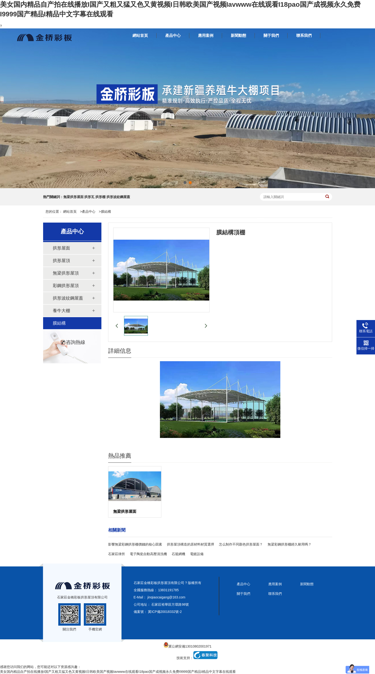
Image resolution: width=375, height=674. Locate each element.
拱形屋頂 (61, 260)
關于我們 (243, 594)
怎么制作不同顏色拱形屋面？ (241, 544)
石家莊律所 (116, 554)
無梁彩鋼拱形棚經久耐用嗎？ (289, 544)
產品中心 (88, 211)
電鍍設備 (197, 554)
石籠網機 (178, 554)
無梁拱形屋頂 (66, 273)
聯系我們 (275, 594)
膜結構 (106, 211)
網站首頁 (70, 211)
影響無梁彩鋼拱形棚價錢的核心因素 (135, 544)
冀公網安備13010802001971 (187, 646)
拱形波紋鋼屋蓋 (68, 298)
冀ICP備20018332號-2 (165, 612)
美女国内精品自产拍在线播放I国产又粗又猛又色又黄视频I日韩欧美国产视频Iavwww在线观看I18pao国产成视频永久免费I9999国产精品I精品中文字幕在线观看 (118, 672)
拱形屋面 (61, 248)
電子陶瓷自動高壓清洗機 (148, 554)
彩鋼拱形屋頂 (66, 285)
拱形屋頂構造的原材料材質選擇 (190, 544)
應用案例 (275, 584)
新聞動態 (307, 584)
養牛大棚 (61, 310)
